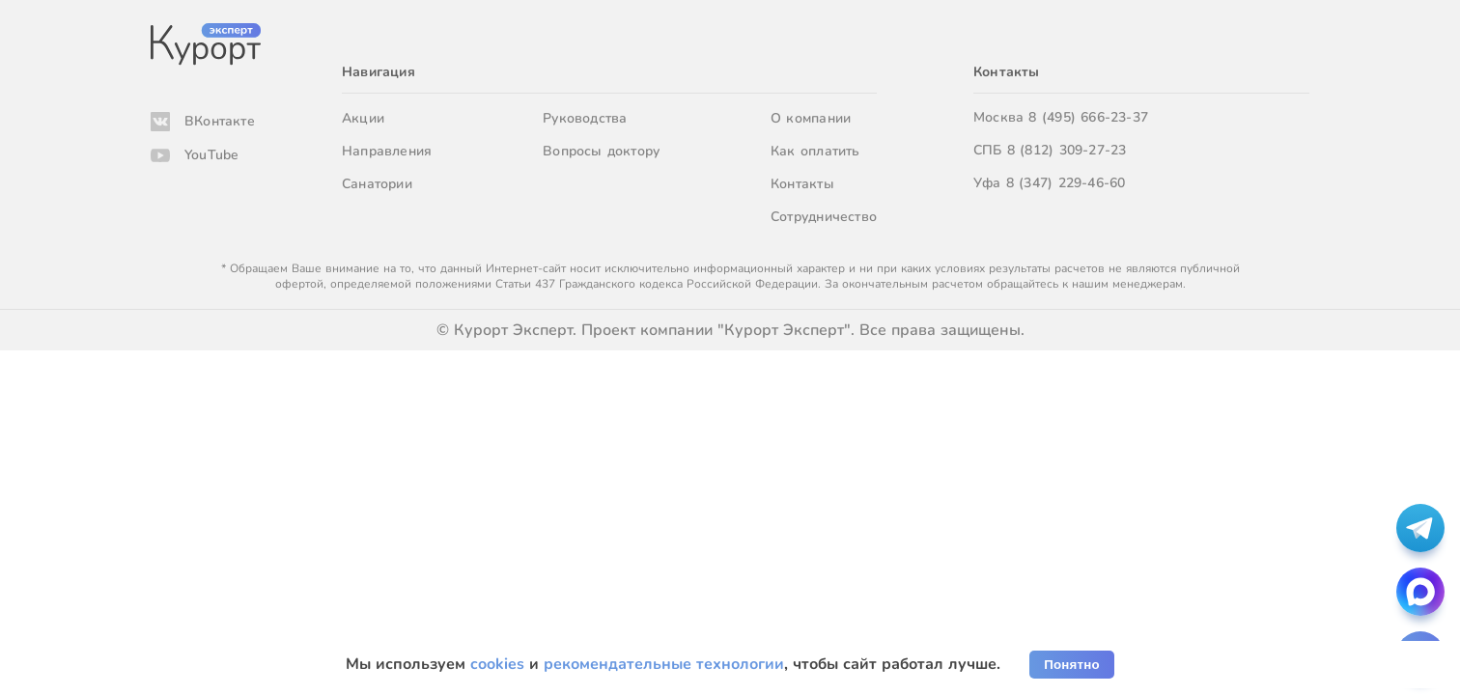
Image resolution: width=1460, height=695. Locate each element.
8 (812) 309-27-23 (1067, 150)
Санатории (377, 184)
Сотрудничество (824, 217)
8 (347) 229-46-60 (1066, 183)
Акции (363, 118)
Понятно (1072, 664)
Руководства (585, 118)
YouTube (211, 155)
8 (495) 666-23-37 (1088, 117)
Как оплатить (815, 151)
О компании (811, 118)
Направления (387, 151)
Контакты (802, 184)
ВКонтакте (219, 121)
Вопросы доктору (601, 151)
